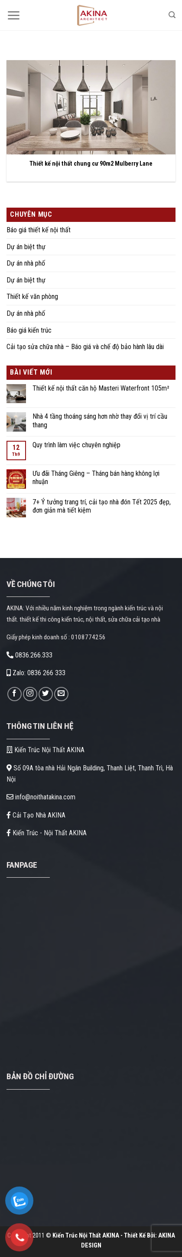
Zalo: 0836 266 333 (35, 673)
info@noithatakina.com (40, 797)
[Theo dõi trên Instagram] (30, 694)
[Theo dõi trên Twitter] (46, 694)
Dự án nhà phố (25, 263)
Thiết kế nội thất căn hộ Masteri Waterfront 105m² (100, 388)
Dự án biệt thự (26, 247)
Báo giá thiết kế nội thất (38, 230)
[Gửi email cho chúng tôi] (61, 694)
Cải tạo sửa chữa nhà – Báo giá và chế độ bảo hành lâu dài (85, 347)
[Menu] (13, 15)
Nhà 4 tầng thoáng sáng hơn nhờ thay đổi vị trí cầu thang (99, 420)
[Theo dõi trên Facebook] (14, 694)
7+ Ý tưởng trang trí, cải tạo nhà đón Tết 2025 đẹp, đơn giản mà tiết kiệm (101, 506)
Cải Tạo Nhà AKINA (35, 815)
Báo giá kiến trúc (29, 330)
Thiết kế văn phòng (32, 296)
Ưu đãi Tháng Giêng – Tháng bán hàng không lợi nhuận (95, 477)
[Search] (172, 14)
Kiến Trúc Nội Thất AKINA (45, 750)
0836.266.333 (29, 655)
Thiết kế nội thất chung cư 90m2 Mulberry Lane (91, 163)
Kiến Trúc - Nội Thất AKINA (46, 833)
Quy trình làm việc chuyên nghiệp (76, 445)
